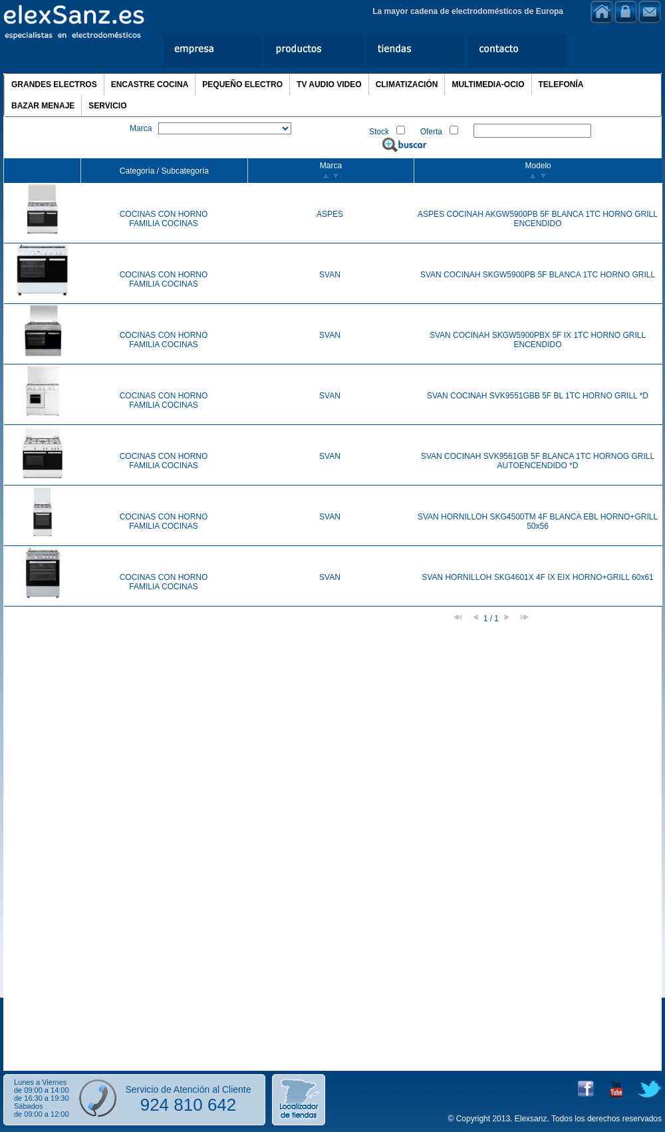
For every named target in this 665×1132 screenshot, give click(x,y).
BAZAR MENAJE (42, 105)
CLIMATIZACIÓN (407, 84)
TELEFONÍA (561, 84)
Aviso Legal (556, 1107)
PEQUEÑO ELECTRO (242, 84)
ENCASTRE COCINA (150, 84)
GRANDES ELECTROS (54, 84)
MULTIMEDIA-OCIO (488, 84)
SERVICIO (107, 105)
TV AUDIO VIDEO (329, 84)
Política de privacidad (624, 1107)
